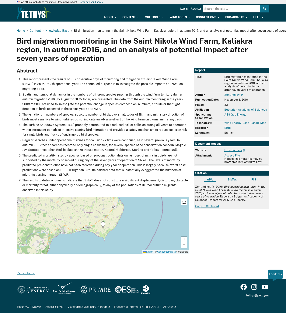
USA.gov (168, 306)
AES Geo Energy (235, 114)
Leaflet (148, 252)
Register (196, 8)
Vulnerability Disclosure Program (87, 306)
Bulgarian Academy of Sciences (245, 109)
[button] (103, 225)
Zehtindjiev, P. (233, 94)
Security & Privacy (28, 306)
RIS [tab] (253, 179)
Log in (184, 8)
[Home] (58, 10)
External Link (233, 150)
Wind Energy (232, 122)
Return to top (26, 273)
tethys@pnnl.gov (257, 295)
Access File (232, 155)
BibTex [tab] (232, 179)
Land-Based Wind (254, 122)
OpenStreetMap (165, 252)
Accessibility (53, 306)
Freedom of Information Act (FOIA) (135, 306)
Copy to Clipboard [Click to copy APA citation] (207, 206)
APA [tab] (210, 179)
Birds (227, 127)
